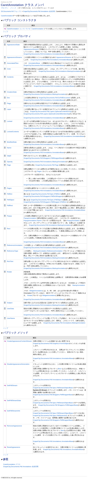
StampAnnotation (78, 285)
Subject (9, 303)
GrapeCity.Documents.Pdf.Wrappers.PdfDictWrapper (43, 196)
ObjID (9, 156)
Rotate (9, 272)
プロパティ (4, 8)
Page (9, 165)
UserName (11, 318)
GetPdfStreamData (14, 400)
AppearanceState (13, 45)
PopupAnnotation (30, 218)
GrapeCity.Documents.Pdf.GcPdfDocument (54, 98)
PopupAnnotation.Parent (33, 220)
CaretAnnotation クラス (11, 464)
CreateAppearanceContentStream (19, 341)
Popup (9, 216)
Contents (10, 77)
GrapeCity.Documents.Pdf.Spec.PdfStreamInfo (50, 415)
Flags (9, 103)
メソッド (13, 8)
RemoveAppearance (14, 426)
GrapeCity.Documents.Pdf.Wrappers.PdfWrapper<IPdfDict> (45, 202)
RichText (10, 261)
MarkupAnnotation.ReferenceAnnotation (48, 251)
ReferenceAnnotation (14, 245)
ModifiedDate (12, 142)
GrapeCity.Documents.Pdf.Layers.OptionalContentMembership (46, 114)
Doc (8, 98)
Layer (9, 109)
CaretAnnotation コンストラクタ (19, 29)
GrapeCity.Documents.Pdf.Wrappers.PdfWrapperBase (43, 158)
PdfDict (9, 194)
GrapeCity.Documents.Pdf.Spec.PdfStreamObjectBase (53, 388)
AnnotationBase (34, 63)
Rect (8, 229)
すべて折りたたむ (25, 8)
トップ (5, 32)
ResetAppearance (13, 447)
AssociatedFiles (12, 63)
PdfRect (10, 205)
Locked (9, 121)
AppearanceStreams (31, 49)
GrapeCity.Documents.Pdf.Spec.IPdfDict (45, 194)
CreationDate (12, 92)
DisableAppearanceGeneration (18, 364)
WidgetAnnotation (35, 291)
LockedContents (13, 132)
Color (9, 69)
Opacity (9, 162)
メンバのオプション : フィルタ (43, 8)
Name (9, 148)
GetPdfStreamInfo (13, 411)
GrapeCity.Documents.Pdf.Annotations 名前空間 (39, 11)
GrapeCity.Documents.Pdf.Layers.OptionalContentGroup (50, 111)
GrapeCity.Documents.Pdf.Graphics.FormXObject (51, 343)
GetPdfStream (12, 385)
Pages (39, 171)
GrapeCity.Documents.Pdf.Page (47, 165)
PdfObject (10, 200)
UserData (10, 309)
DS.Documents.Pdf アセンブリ (11, 11)
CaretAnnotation (7, 16)
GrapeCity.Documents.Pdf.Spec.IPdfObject (46, 200)
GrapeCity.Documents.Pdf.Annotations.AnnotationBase (44, 54)
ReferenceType (12, 251)
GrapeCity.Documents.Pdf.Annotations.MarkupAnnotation (60, 71)
